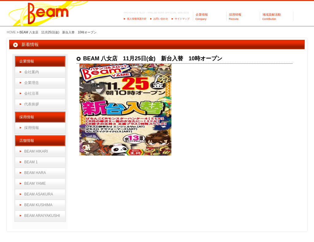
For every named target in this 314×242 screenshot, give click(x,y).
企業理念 (31, 83)
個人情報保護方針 (137, 18)
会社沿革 (31, 93)
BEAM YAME (35, 183)
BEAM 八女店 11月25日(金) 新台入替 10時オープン (152, 58)
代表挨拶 (31, 104)
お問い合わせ (160, 18)
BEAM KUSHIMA (38, 205)
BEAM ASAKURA (38, 194)
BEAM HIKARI (36, 151)
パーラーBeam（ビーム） (48, 14)
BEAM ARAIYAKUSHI (42, 216)
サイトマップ (182, 18)
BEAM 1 (31, 162)
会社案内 (31, 72)
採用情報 (31, 128)
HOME (11, 32)
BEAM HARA (35, 173)
